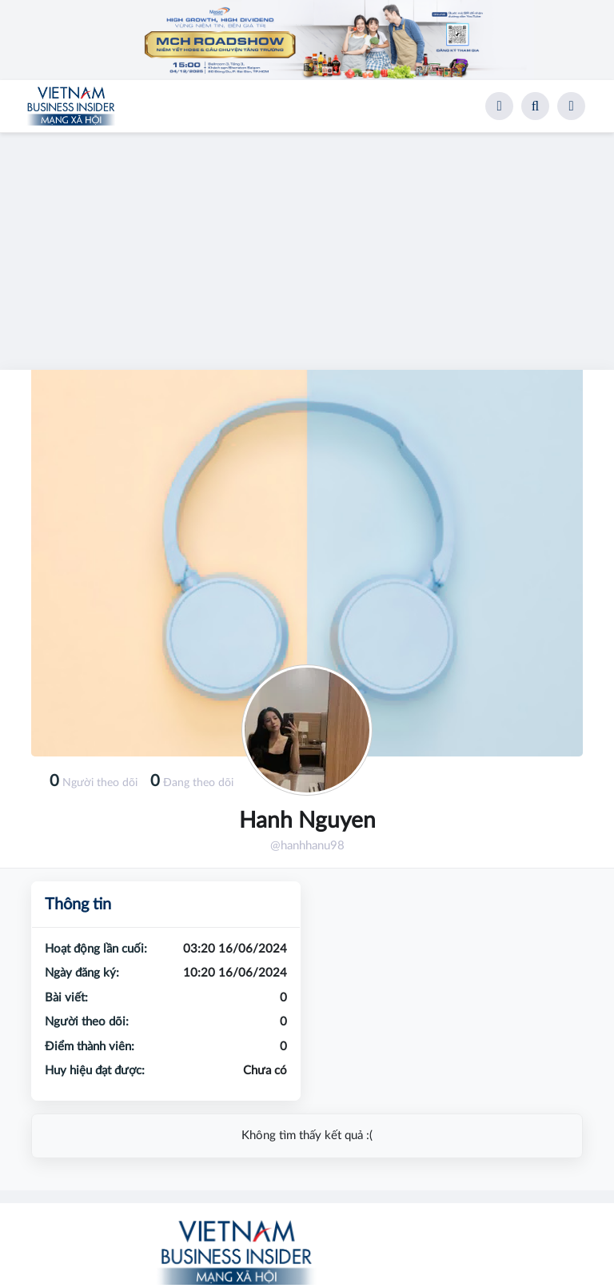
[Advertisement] (307, 245)
